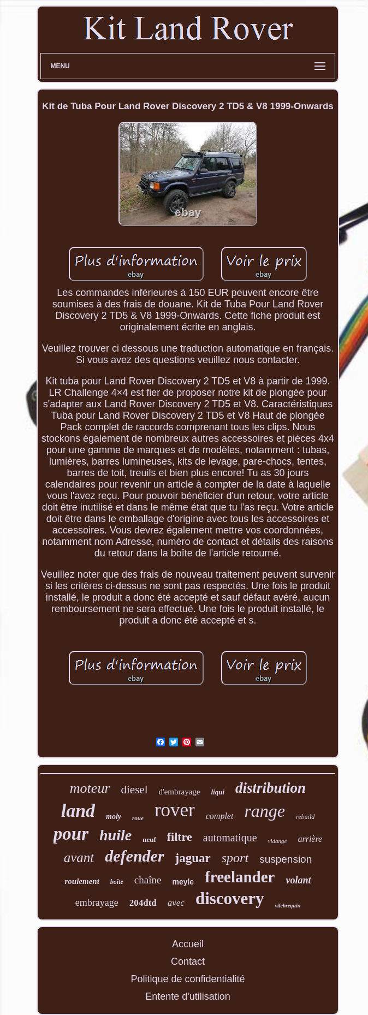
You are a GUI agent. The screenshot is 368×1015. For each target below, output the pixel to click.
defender (134, 856)
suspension (285, 859)
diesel (134, 789)
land (78, 810)
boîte (116, 882)
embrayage (96, 902)
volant (298, 880)
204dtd (143, 903)
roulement (82, 881)
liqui (218, 792)
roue (138, 818)
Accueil (188, 944)
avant (79, 857)
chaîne (148, 880)
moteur (90, 788)
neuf (149, 839)
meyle (183, 881)
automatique (230, 838)
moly (113, 816)
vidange (277, 841)
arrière (310, 839)
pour (71, 834)
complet (220, 816)
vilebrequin (288, 906)
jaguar (193, 858)
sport (235, 858)
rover (175, 810)
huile (115, 835)
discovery (229, 898)
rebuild (305, 817)
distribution (270, 788)
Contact (188, 961)
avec (176, 903)
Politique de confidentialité (187, 979)
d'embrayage (179, 791)
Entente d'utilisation (187, 996)
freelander (240, 877)
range (264, 811)
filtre (179, 837)
